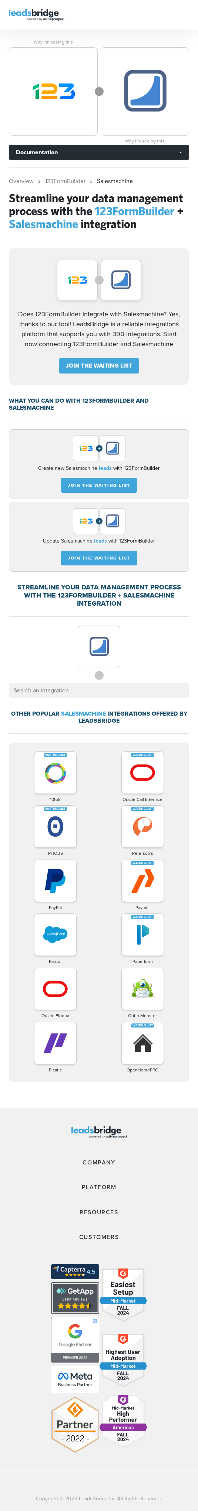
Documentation (37, 152)
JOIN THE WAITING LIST (99, 365)
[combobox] (99, 690)
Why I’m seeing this (53, 42)
